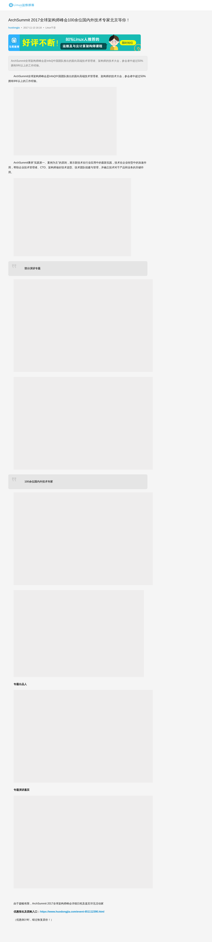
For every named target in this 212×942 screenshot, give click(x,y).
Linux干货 (50, 27)
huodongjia (14, 27)
